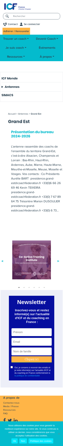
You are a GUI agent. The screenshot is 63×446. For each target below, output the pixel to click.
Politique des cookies (41, 441)
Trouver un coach (14, 38)
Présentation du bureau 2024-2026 (32, 134)
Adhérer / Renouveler (16, 31)
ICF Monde (10, 78)
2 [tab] (24, 287)
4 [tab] (34, 287)
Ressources (15, 56)
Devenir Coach (46, 38)
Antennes (12, 87)
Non (23, 441)
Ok (14, 441)
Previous (2, 260)
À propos (46, 56)
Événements (47, 47)
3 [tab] (29, 287)
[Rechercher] (35, 16)
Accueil (12, 113)
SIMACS (7, 95)
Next (58, 260)
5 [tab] (39, 287)
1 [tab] (19, 287)
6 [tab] (44, 287)
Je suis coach (15, 47)
